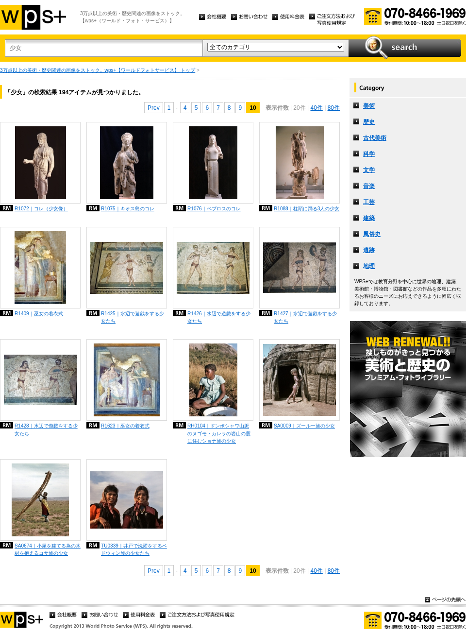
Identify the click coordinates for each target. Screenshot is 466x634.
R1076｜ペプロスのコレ (214, 208)
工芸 (369, 202)
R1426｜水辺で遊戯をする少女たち (218, 317)
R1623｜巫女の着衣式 (125, 425)
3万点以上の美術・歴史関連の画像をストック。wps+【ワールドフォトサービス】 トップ (97, 70)
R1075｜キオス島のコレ (127, 208)
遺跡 (369, 250)
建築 (369, 218)
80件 (334, 107)
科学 (369, 154)
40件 (316, 107)
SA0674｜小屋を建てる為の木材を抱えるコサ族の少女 (48, 549)
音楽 (369, 186)
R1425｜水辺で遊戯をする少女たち (132, 317)
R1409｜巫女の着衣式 (39, 313)
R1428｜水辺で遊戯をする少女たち (46, 429)
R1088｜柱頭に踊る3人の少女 (306, 208)
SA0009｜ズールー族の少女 (304, 425)
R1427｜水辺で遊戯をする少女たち (305, 317)
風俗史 (372, 234)
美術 (369, 106)
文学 (369, 170)
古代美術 (374, 138)
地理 (369, 266)
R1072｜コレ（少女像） (41, 208)
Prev (154, 107)
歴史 (369, 122)
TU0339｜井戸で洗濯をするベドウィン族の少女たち (134, 549)
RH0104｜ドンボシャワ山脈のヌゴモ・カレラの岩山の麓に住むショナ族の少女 (218, 433)
